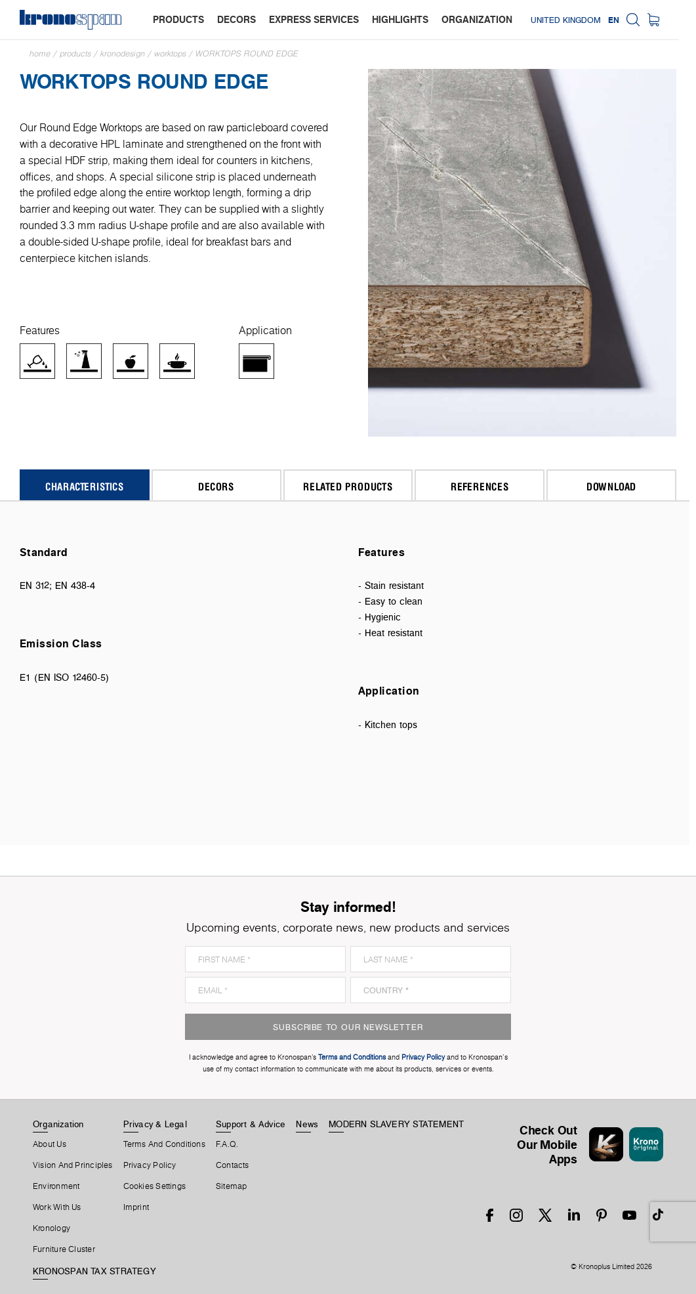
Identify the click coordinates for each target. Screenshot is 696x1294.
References (480, 486)
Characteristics (84, 486)
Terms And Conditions (164, 1144)
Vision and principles (73, 1165)
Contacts (232, 1165)
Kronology (51, 1228)
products (178, 19)
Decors (216, 486)
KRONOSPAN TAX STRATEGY (94, 1271)
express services (314, 19)
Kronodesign (122, 53)
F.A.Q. (227, 1144)
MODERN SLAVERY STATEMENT (396, 1124)
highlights (400, 19)
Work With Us (57, 1207)
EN (630, 19)
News (307, 1124)
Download (611, 486)
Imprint (136, 1207)
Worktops (170, 53)
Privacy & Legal (155, 1124)
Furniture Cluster (64, 1249)
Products (75, 53)
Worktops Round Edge (246, 53)
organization (476, 19)
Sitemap (231, 1186)
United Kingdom (583, 19)
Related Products (348, 486)
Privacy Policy (149, 1165)
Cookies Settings (154, 1186)
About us (49, 1144)
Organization (58, 1124)
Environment (56, 1186)
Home (40, 53)
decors (236, 19)
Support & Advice (251, 1124)
